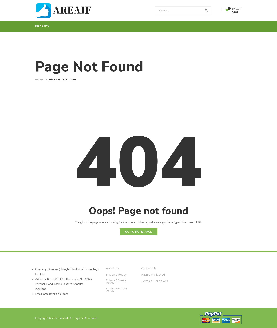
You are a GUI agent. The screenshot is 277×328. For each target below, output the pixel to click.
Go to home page (138, 232)
